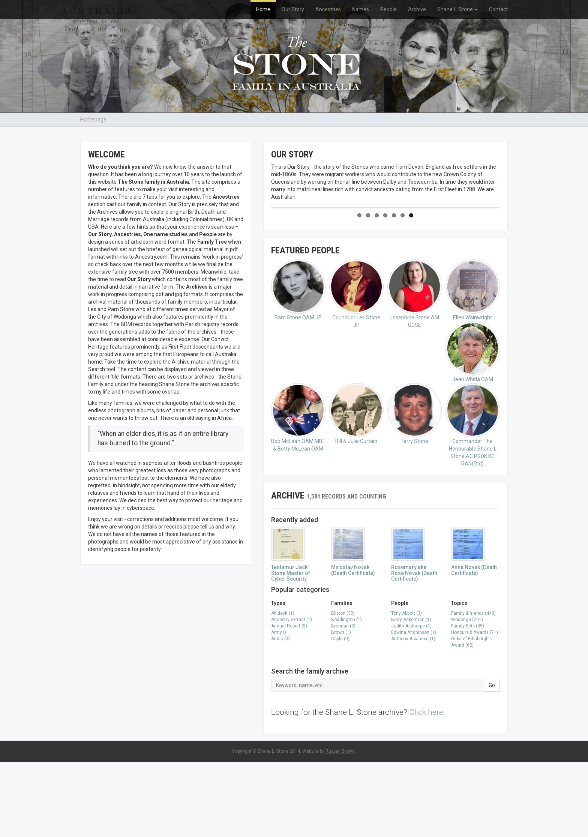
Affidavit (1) (282, 688)
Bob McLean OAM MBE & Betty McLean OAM (298, 492)
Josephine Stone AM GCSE (414, 368)
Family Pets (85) (467, 701)
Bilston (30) (343, 688)
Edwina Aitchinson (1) (413, 707)
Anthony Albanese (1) (413, 713)
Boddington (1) (346, 694)
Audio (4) (280, 713)
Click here (426, 787)
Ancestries (328, 9)
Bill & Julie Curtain (356, 488)
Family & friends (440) (473, 688)
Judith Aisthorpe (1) (411, 701)
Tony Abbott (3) (406, 688)
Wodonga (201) (467, 694)
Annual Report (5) (289, 701)
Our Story (293, 9)
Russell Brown (340, 826)
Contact (498, 9)
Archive (417, 9)
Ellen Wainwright (473, 364)
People (388, 9)
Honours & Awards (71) (474, 707)
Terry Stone (414, 488)
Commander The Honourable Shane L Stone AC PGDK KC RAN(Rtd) (473, 500)
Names (360, 9)
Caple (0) (340, 713)
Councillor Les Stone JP (356, 368)
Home (263, 9)
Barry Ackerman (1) (411, 694)
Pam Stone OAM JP (298, 364)
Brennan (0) (343, 701)
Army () (278, 707)
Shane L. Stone (457, 9)
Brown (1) (341, 707)
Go (492, 760)
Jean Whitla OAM (473, 426)
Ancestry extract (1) (291, 694)
